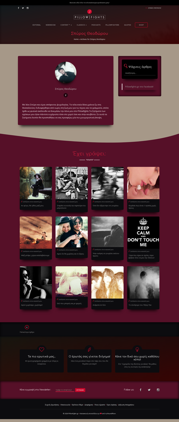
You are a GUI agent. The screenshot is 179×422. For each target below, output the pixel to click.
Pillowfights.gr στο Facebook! (139, 86)
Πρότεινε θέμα (77, 405)
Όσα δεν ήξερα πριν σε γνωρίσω (105, 205)
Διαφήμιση (89, 405)
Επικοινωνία (65, 405)
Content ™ (66, 25)
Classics (82, 25)
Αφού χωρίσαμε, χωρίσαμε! (32, 305)
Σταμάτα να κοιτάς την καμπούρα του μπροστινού (71, 206)
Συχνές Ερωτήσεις (52, 405)
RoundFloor (111, 413)
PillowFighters (112, 25)
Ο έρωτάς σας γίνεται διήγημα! (89, 356)
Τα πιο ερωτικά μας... (42, 356)
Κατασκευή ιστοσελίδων (89, 413)
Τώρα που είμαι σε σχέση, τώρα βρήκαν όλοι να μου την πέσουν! (141, 256)
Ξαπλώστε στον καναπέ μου (32, 202)
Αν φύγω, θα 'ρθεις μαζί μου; (32, 205)
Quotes (127, 25)
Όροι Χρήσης (112, 405)
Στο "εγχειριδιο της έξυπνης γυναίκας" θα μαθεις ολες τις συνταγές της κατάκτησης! (137, 365)
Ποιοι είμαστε (99, 405)
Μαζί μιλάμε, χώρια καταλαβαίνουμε (35, 255)
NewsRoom (51, 25)
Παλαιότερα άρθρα (27, 329)
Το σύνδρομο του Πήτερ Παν (140, 305)
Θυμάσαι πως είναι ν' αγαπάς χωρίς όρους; (142, 206)
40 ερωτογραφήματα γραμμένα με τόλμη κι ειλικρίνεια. (41, 362)
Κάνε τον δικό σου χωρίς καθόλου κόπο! (137, 358)
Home (76, 39)
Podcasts (96, 25)
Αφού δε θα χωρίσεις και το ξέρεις (70, 254)
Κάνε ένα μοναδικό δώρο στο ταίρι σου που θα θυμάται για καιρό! (89, 362)
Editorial (37, 25)
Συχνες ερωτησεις (154, 8)
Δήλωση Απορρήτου (126, 405)
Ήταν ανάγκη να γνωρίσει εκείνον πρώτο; (106, 254)
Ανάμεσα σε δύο (99, 305)
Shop (141, 25)
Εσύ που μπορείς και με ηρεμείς (69, 303)
